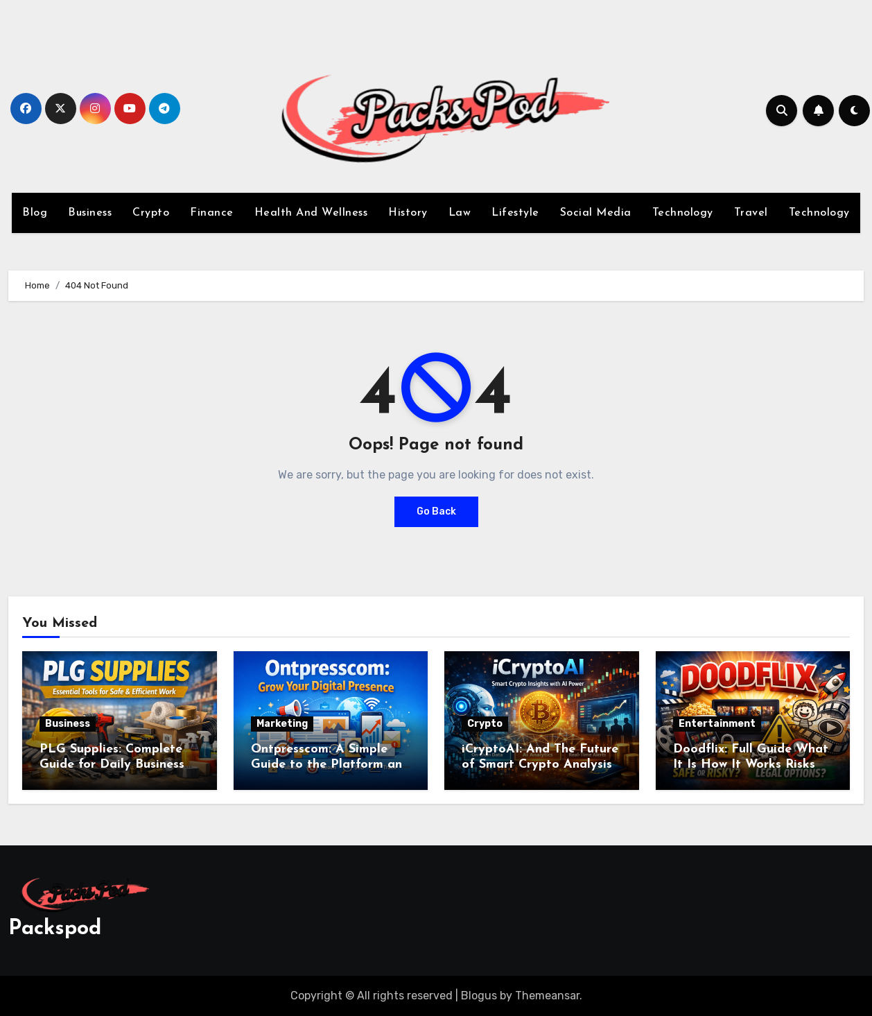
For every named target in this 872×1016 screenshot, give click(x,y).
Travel (751, 212)
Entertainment (717, 724)
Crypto (150, 212)
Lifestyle (515, 212)
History (408, 212)
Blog (34, 212)
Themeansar (547, 995)
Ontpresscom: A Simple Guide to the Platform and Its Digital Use (330, 764)
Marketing (282, 724)
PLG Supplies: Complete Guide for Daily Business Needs (112, 764)
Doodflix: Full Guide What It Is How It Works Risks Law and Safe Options (750, 764)
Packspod (54, 929)
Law (459, 212)
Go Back (436, 511)
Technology (682, 212)
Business (90, 212)
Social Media (595, 212)
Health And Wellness (311, 212)
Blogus (479, 995)
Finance (212, 212)
